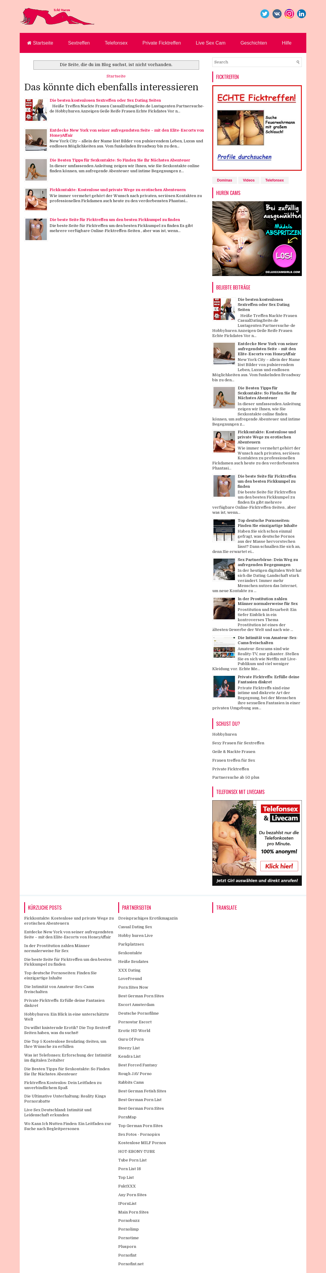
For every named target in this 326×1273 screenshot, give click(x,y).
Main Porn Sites (133, 1212)
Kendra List (129, 1056)
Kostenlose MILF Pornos (142, 1143)
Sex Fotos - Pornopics (139, 1134)
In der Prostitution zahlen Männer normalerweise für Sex (268, 601)
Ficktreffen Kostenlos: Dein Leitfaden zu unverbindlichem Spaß (63, 1085)
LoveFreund (130, 978)
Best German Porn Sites (141, 996)
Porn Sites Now (133, 987)
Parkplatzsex (131, 944)
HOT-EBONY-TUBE (136, 1151)
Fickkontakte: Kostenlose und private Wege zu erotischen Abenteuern (118, 189)
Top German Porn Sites (140, 1125)
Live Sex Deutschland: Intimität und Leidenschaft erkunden (57, 1112)
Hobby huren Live (135, 935)
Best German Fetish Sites (142, 1091)
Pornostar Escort (135, 1022)
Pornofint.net (131, 1264)
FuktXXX (127, 1186)
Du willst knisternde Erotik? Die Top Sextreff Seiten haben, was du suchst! (67, 1030)
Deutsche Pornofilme (138, 1013)
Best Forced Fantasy (137, 1065)
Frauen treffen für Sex (233, 760)
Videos (249, 180)
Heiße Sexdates (133, 961)
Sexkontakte (130, 953)
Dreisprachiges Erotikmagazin (148, 918)
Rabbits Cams (131, 1082)
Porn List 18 (129, 1169)
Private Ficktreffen (161, 42)
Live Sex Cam (211, 42)
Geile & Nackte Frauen (233, 751)
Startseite (40, 42)
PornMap (127, 1117)
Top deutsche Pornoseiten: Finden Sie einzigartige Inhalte (267, 523)
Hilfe (286, 42)
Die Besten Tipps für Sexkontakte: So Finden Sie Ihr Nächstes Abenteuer (120, 160)
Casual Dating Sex (135, 927)
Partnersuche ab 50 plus (235, 777)
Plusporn (127, 1246)
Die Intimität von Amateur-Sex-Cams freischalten (268, 640)
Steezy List (129, 1048)
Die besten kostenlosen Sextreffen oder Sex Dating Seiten (105, 100)
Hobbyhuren (224, 734)
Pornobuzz (129, 1220)
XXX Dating (129, 970)
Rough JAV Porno (135, 1073)
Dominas (224, 180)
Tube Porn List (132, 1160)
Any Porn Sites (132, 1195)
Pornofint (127, 1255)
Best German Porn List (140, 1099)
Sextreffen (79, 42)
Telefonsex (116, 42)
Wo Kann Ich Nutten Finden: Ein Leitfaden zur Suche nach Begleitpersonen (67, 1126)
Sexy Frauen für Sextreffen (238, 743)
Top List (126, 1177)
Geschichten (253, 42)
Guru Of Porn (131, 1039)
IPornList (127, 1203)
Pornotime (128, 1238)
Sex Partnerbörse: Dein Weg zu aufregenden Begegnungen (268, 562)
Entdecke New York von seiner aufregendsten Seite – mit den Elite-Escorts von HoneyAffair (268, 349)
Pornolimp (128, 1229)
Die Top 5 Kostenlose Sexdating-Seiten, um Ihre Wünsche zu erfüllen (65, 1044)
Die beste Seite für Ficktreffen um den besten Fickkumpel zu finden (115, 219)
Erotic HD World (134, 1030)
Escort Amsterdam (136, 1004)
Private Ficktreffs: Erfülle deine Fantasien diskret (268, 679)
